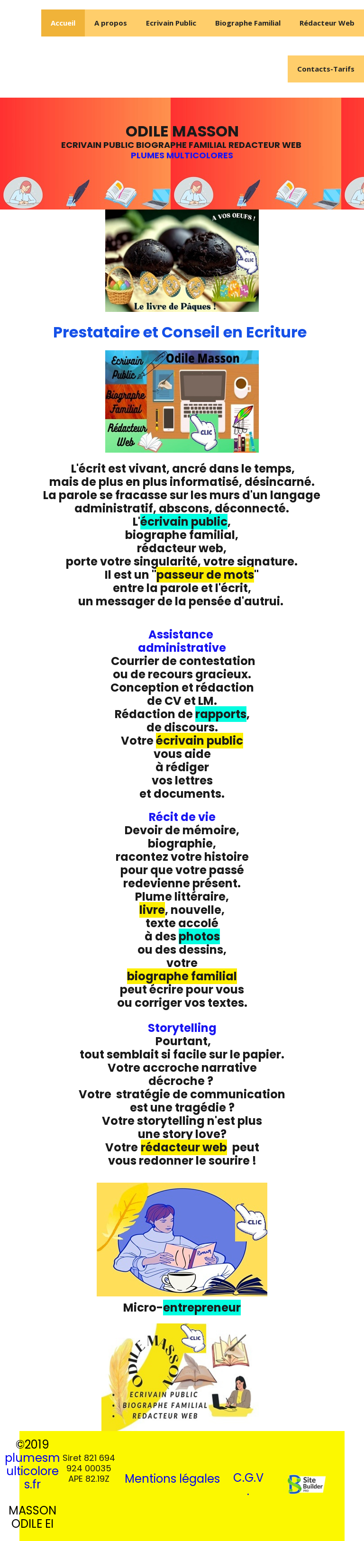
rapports (220, 714)
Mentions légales (172, 1478)
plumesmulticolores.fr (32, 1471)
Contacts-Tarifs (326, 68)
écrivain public (184, 521)
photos (199, 936)
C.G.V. (248, 1484)
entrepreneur (202, 1307)
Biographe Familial (248, 22)
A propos (110, 22)
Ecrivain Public (171, 22)
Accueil (63, 22)
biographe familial (182, 976)
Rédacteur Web (327, 22)
